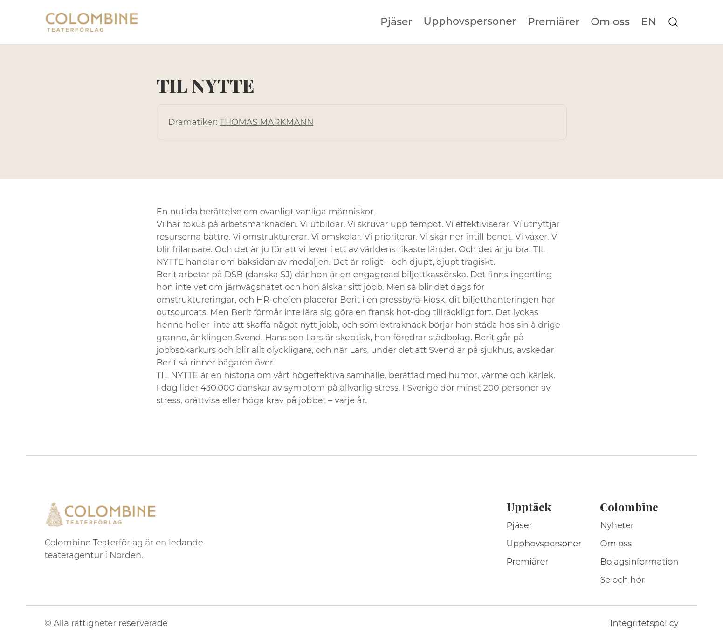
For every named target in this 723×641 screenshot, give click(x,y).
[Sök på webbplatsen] (673, 22)
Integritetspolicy (644, 623)
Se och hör (622, 580)
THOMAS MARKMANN (266, 122)
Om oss (610, 22)
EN (648, 22)
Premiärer (554, 22)
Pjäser (396, 22)
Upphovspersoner (470, 21)
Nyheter (617, 525)
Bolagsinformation (639, 562)
